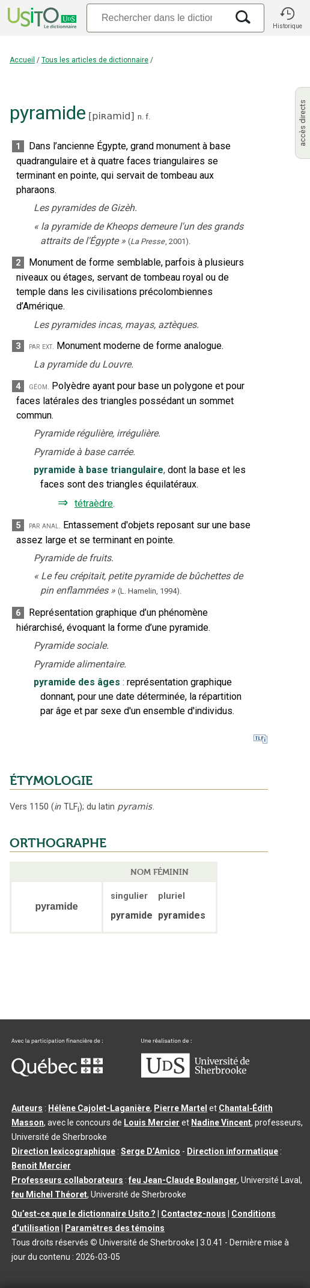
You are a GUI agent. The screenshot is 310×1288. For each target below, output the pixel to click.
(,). (159, 241)
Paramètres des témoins (115, 1228)
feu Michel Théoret (49, 1194)
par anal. (45, 525)
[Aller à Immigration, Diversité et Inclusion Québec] (57, 1073)
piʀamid (111, 116)
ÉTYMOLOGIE (51, 781)
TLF (66, 807)
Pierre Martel (180, 1108)
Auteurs (27, 1108)
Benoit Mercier (41, 1165)
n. (141, 116)
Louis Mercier (152, 1122)
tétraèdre (93, 503)
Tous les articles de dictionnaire (94, 60)
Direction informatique (232, 1151)
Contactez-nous (193, 1213)
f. (147, 116)
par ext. (41, 346)
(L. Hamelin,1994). (149, 590)
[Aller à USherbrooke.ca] (195, 1074)
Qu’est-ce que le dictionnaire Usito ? (83, 1213)
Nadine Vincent (221, 1122)
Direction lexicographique (63, 1151)
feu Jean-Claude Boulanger (183, 1180)
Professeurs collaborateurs (67, 1180)
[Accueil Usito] (41, 18)
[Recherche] (156, 17)
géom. (39, 386)
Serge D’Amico (150, 1151)
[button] (287, 18)
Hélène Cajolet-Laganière (99, 1108)
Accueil (22, 60)
